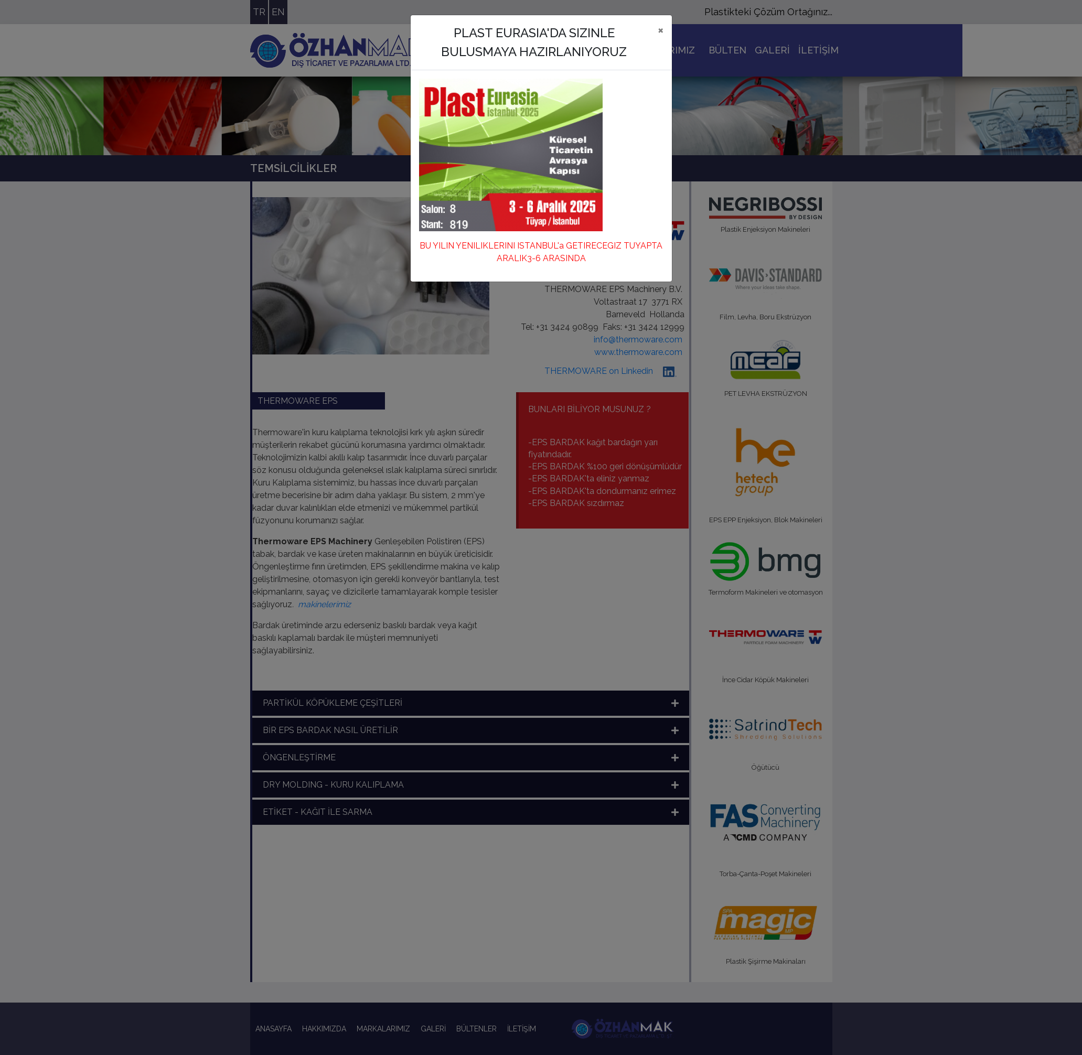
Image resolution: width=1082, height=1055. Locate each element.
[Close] (660, 30)
